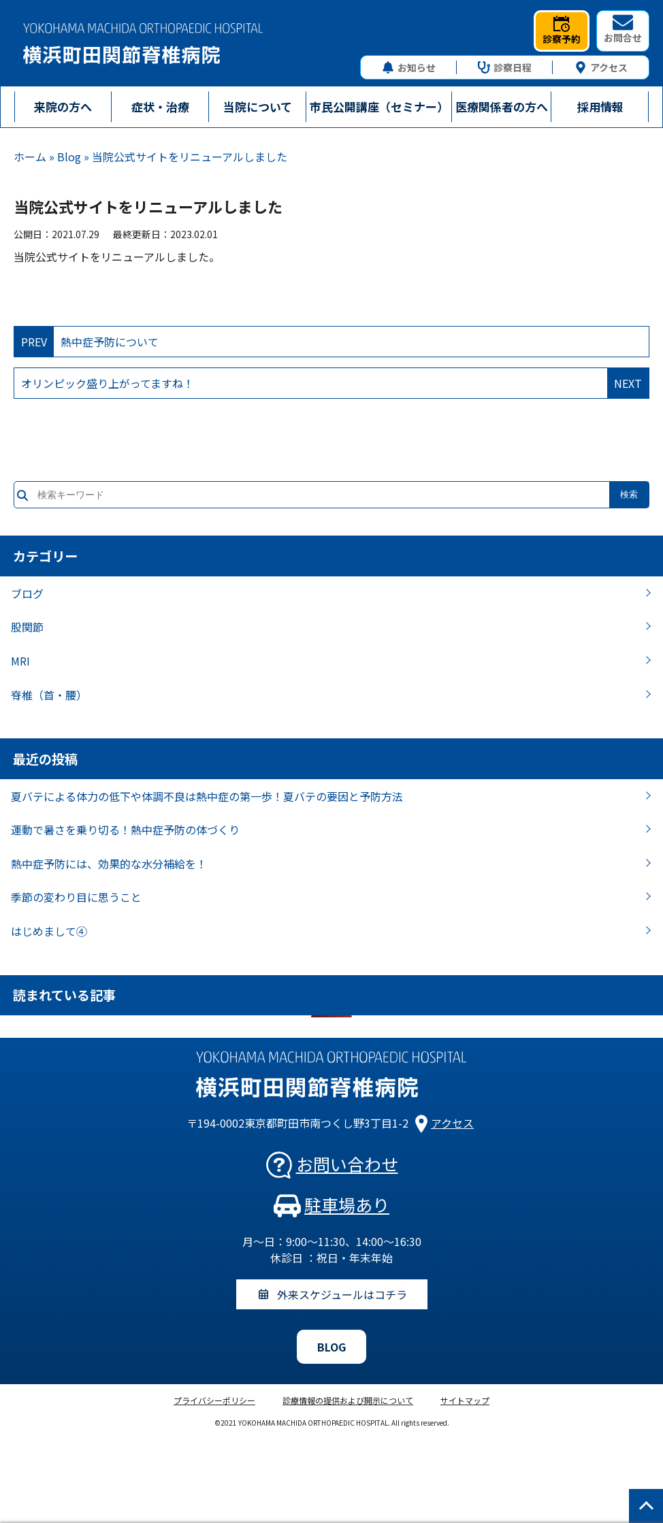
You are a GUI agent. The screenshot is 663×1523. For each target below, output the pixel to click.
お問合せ (623, 29)
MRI (20, 661)
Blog (69, 156)
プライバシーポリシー (214, 1400)
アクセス (601, 67)
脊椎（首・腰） (49, 695)
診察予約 (562, 31)
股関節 (27, 627)
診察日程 (505, 67)
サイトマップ (464, 1400)
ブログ (27, 593)
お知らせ (409, 67)
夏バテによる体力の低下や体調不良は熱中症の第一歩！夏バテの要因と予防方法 (207, 796)
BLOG (331, 1347)
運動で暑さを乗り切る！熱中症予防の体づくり (125, 829)
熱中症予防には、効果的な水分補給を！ (109, 863)
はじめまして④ (49, 931)
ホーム (30, 156)
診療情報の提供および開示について (347, 1400)
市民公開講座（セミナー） (379, 106)
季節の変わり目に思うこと (76, 897)
